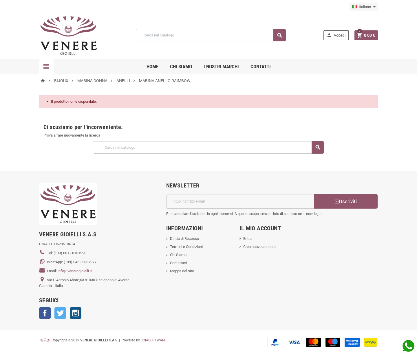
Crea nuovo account (259, 246)
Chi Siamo (178, 255)
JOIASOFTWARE (153, 340)
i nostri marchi (221, 66)
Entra (247, 238)
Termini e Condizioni (186, 246)
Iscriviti (346, 201)
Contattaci (178, 263)
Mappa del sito (182, 271)
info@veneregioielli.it (75, 271)
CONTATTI (260, 66)
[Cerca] (211, 35)
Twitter (60, 313)
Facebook (45, 313)
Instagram (75, 313)
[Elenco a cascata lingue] (364, 7)
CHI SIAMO (181, 66)
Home (152, 66)
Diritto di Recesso (184, 238)
